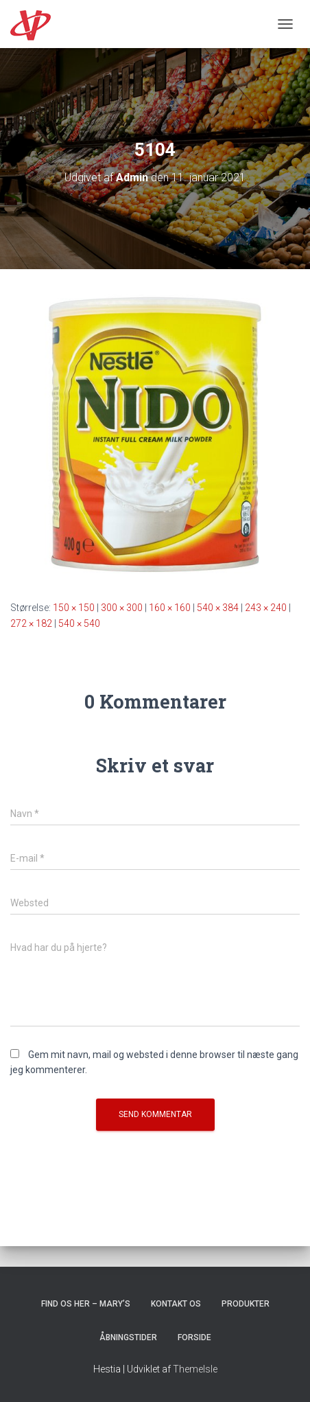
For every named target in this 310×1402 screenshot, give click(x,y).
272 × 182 (31, 623)
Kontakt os (176, 1304)
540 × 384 (218, 607)
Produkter (246, 1304)
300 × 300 (122, 607)
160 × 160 (170, 607)
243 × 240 (266, 607)
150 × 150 (74, 607)
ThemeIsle (195, 1369)
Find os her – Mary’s (85, 1304)
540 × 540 (79, 623)
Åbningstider (128, 1337)
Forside (194, 1337)
